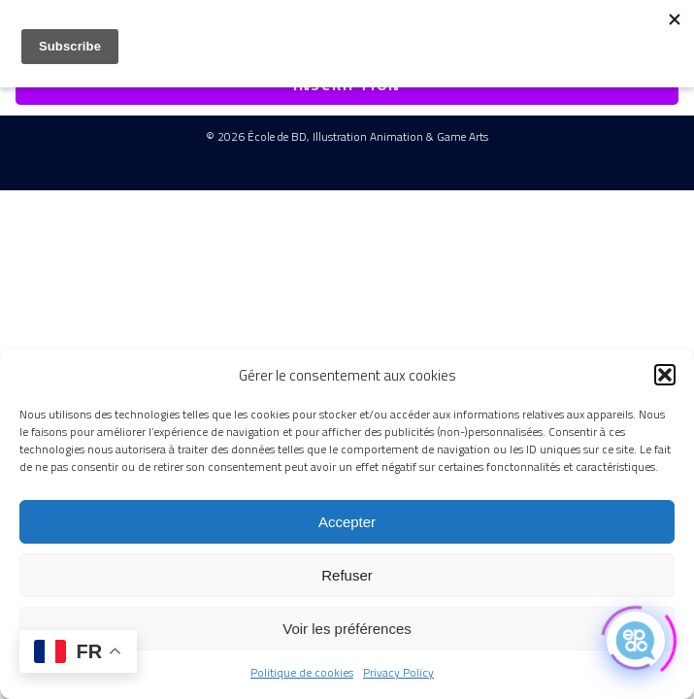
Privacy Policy (398, 672)
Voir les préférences (347, 628)
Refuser (347, 575)
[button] (665, 374)
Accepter (347, 522)
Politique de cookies (301, 672)
